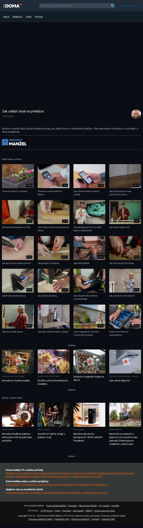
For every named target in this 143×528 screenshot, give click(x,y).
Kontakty (72, 505)
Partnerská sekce (129, 5)
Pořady (39, 16)
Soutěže (115, 505)
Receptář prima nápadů (18, 473)
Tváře (28, 16)
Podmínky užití (62, 519)
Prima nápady (82, 484)
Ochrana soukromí (80, 519)
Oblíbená (17, 16)
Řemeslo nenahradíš (83, 473)
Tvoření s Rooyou (80, 476)
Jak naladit (78, 510)
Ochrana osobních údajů (40, 519)
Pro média (104, 505)
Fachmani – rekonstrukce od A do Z (89, 492)
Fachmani (65, 473)
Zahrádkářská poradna (28, 476)
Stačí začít (97, 476)
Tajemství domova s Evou (55, 476)
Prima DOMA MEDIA (56, 505)
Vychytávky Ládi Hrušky (108, 473)
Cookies (95, 519)
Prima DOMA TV (100, 484)
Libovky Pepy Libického (45, 473)
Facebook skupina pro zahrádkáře (24, 492)
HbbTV (89, 510)
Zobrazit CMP (108, 519)
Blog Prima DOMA (88, 505)
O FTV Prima (47, 510)
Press (57, 510)
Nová (6, 16)
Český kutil (54, 484)
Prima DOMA (13, 484)
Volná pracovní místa (104, 510)
